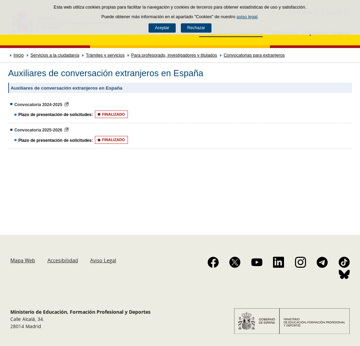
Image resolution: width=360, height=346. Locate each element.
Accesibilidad (62, 260)
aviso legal (247, 16)
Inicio (18, 55)
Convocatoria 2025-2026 (38, 130)
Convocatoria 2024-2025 (38, 104)
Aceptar (162, 27)
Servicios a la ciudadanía (54, 55)
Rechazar (196, 27)
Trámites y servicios (105, 55)
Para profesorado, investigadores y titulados (174, 55)
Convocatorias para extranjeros (254, 55)
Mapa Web (22, 260)
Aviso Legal (103, 260)
